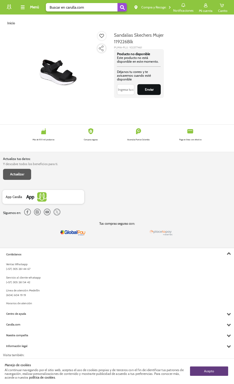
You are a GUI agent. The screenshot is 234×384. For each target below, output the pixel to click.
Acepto (209, 371)
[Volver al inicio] (9, 8)
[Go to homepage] (11, 23)
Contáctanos (13, 254)
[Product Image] (58, 73)
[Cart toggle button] (223, 7)
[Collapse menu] (29, 7)
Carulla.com (13, 324)
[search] (86, 7)
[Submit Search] (122, 7)
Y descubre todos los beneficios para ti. (30, 164)
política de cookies (42, 377)
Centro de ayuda (16, 313)
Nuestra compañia (17, 335)
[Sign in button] (205, 7)
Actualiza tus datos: (17, 159)
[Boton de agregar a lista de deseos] (101, 36)
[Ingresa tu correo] (125, 89)
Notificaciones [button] (183, 7)
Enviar (149, 89)
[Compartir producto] (101, 48)
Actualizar (17, 174)
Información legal (16, 346)
